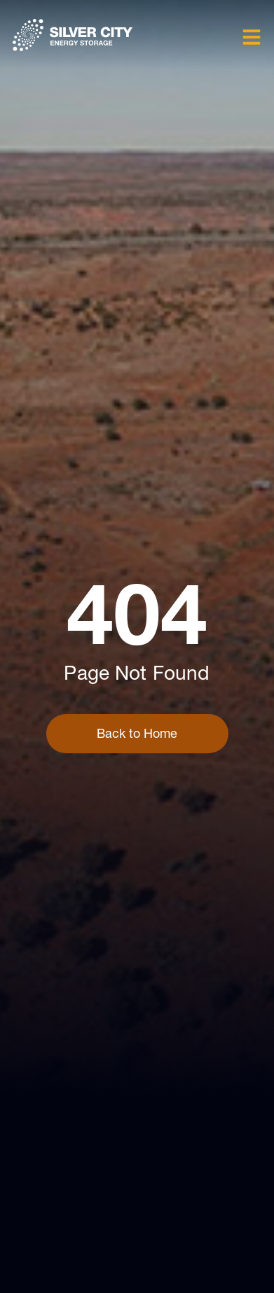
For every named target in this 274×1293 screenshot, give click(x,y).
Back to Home (137, 733)
